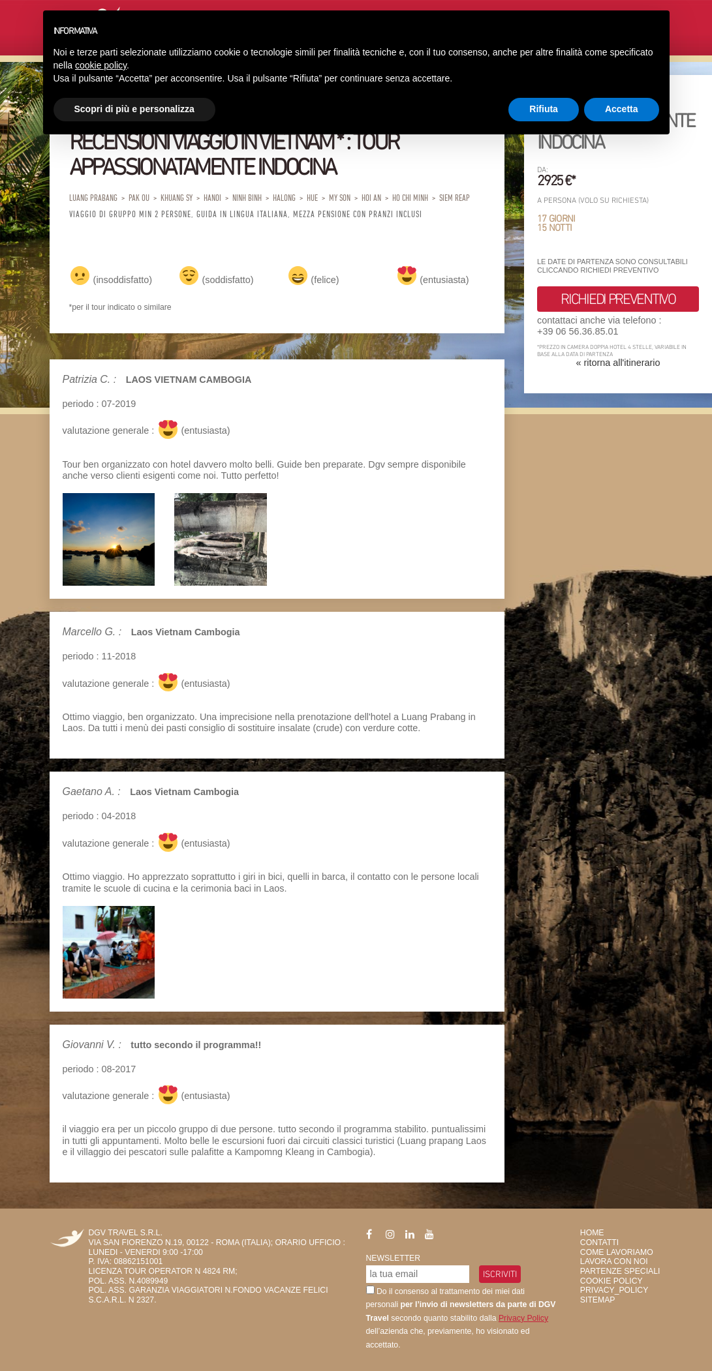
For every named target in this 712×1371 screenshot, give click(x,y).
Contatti (599, 1242)
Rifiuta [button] (543, 109)
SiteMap (597, 1299)
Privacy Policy (523, 1318)
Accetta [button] (621, 109)
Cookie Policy (611, 1281)
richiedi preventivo (618, 298)
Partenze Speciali (620, 1271)
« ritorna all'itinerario (618, 362)
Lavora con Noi (614, 1261)
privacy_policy (614, 1290)
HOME (592, 1232)
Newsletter (393, 1258)
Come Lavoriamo (616, 1252)
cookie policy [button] (101, 65)
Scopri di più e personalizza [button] (134, 109)
